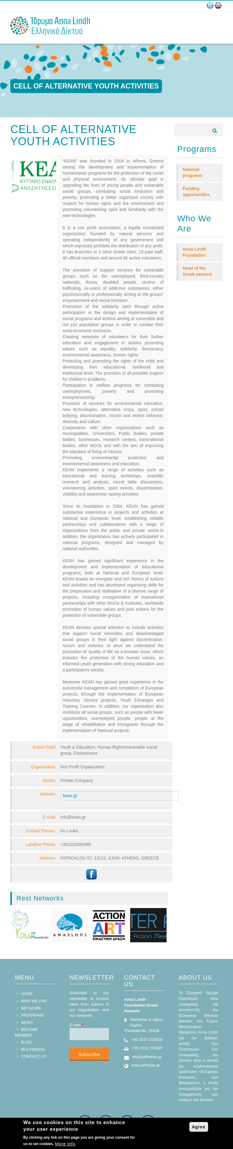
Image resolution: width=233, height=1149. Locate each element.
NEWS (27, 1022)
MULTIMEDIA (33, 1049)
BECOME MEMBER (26, 1032)
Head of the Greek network (197, 271)
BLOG (26, 1042)
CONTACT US (33, 1056)
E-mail (76, 1025)
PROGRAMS (32, 1015)
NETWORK (31, 1008)
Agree (199, 1126)
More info (65, 1143)
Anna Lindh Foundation (194, 252)
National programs (192, 172)
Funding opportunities (196, 191)
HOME (27, 993)
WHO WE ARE (34, 1001)
